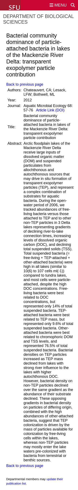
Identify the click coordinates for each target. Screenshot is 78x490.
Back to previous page (24, 84)
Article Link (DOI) (49, 110)
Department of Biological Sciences (38, 19)
